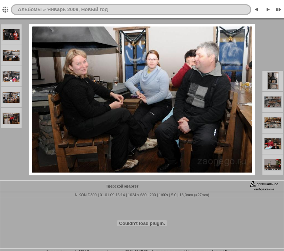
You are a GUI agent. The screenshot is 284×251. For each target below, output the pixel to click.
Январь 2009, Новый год (77, 9)
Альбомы (30, 9)
